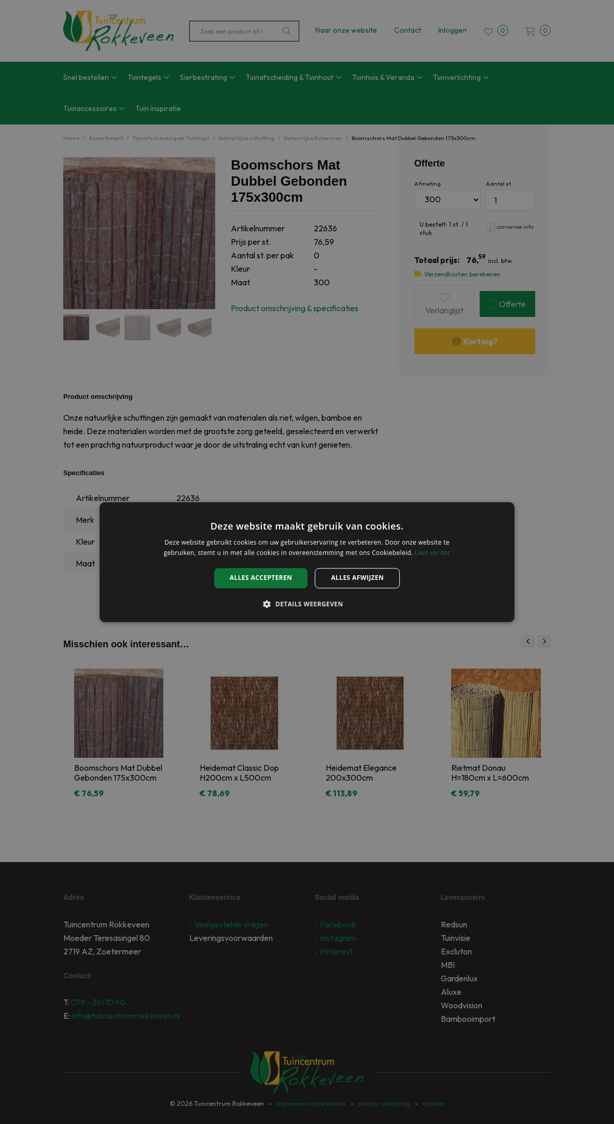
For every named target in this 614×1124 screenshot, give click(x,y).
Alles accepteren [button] (261, 578)
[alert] (307, 562)
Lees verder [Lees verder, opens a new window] (433, 552)
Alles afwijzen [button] (357, 578)
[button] (307, 604)
